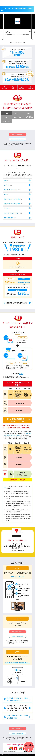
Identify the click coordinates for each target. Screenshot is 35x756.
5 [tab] (16, 42)
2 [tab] (11, 42)
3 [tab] (13, 42)
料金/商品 (9, 754)
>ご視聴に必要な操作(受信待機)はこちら (17, 663)
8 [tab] (21, 42)
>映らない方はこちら (17, 577)
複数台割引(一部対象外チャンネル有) (17, 434)
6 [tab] (18, 42)
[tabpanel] (18, 27)
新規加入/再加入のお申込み (17, 134)
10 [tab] (24, 42)
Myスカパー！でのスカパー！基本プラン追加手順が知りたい (17, 699)
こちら (21, 374)
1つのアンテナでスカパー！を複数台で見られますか (17, 717)
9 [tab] (23, 42)
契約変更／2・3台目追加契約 (17, 139)
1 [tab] (10, 42)
